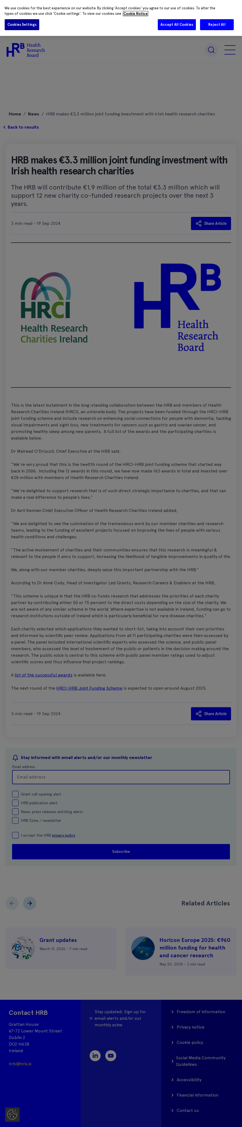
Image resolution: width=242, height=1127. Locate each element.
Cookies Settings (21, 24)
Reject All (216, 24)
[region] (121, 18)
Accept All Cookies (177, 24)
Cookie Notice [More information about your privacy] (135, 14)
